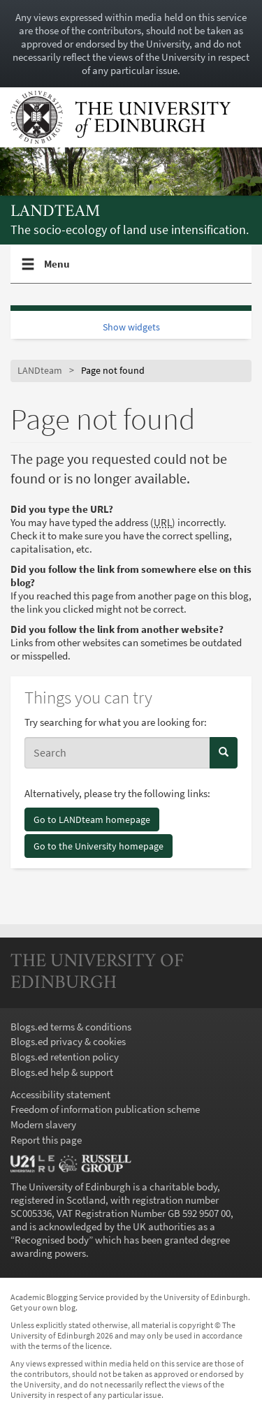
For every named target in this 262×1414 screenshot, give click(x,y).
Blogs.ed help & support (61, 1072)
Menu (57, 269)
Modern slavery (43, 1124)
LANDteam (55, 212)
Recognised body (52, 1239)
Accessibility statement (60, 1094)
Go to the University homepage (98, 846)
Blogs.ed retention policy (64, 1056)
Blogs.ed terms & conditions (70, 1026)
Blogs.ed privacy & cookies (68, 1041)
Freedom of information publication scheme (105, 1109)
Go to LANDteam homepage (92, 819)
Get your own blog (42, 1307)
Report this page (46, 1139)
